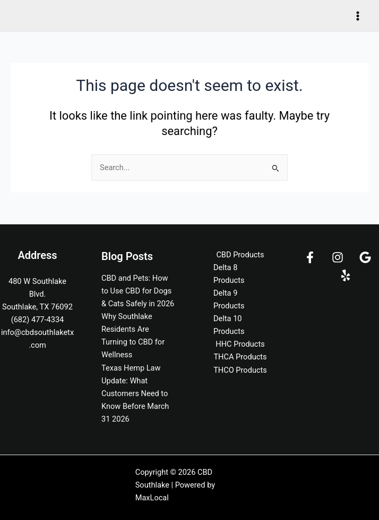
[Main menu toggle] (357, 15)
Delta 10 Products (229, 325)
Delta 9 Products (229, 299)
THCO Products (240, 370)
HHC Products (240, 344)
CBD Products (240, 254)
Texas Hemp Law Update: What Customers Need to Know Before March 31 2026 (135, 393)
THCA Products (239, 357)
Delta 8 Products (229, 274)
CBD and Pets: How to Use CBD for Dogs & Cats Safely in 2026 (137, 290)
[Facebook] (310, 257)
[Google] (365, 257)
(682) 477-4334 (37, 319)
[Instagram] (337, 257)
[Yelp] (345, 275)
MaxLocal (152, 497)
